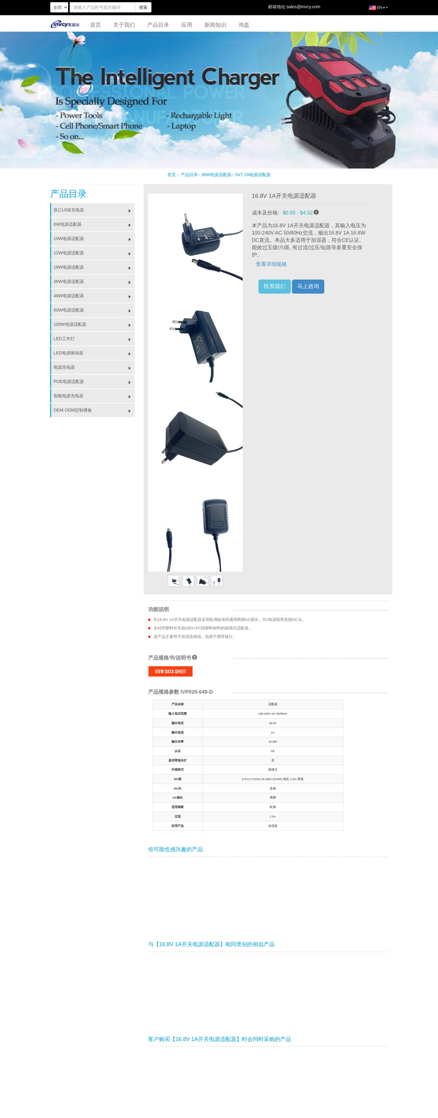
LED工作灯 (94, 338)
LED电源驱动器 (94, 352)
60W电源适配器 (94, 310)
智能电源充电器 (94, 395)
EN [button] (372, 10)
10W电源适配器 (94, 238)
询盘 (243, 25)
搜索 (143, 7)
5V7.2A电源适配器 (253, 174)
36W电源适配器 (216, 174)
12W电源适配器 (94, 252)
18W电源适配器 (94, 267)
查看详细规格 (271, 264)
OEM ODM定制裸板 (94, 410)
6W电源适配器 (94, 224)
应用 (186, 25)
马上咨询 (308, 286)
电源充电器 (94, 367)
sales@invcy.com (303, 6)
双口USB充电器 (94, 209)
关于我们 (124, 25)
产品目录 (158, 25)
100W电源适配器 (94, 324)
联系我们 (275, 286)
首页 (95, 25)
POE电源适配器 (94, 381)
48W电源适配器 (94, 295)
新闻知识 (215, 25)
